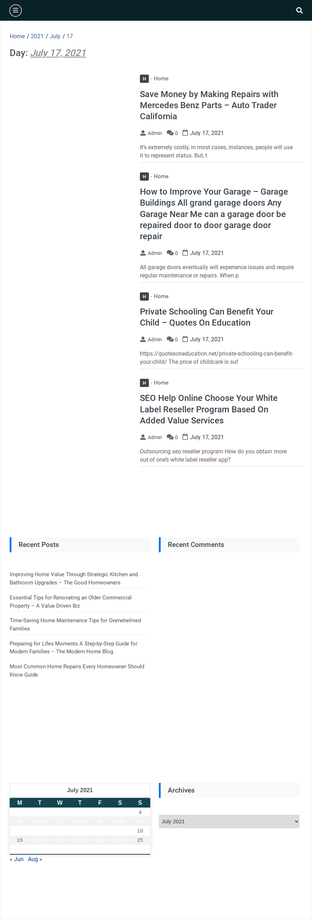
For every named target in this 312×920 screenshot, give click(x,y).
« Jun (17, 859)
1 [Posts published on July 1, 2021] (79, 812)
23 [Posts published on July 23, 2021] (100, 840)
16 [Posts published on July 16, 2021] (100, 831)
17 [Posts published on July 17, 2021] (120, 831)
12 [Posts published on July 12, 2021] (20, 831)
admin (155, 133)
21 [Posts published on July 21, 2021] (60, 840)
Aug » (35, 859)
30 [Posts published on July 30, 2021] (100, 849)
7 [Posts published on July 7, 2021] (59, 821)
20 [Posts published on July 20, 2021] (40, 840)
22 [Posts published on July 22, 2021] (80, 840)
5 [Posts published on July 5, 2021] (19, 821)
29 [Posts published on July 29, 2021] (80, 849)
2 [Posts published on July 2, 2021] (99, 812)
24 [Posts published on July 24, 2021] (120, 840)
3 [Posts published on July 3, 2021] (119, 812)
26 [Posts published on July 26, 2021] (20, 849)
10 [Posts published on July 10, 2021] (120, 821)
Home (154, 78)
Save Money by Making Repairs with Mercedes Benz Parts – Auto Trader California (209, 105)
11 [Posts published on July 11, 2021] (140, 821)
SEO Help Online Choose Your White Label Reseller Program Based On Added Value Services (209, 409)
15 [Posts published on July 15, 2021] (80, 831)
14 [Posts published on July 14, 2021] (60, 831)
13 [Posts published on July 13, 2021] (40, 831)
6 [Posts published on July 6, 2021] (39, 821)
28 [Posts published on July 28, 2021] (60, 849)
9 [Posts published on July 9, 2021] (99, 821)
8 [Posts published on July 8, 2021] (79, 821)
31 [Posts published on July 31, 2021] (120, 849)
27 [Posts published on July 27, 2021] (40, 849)
